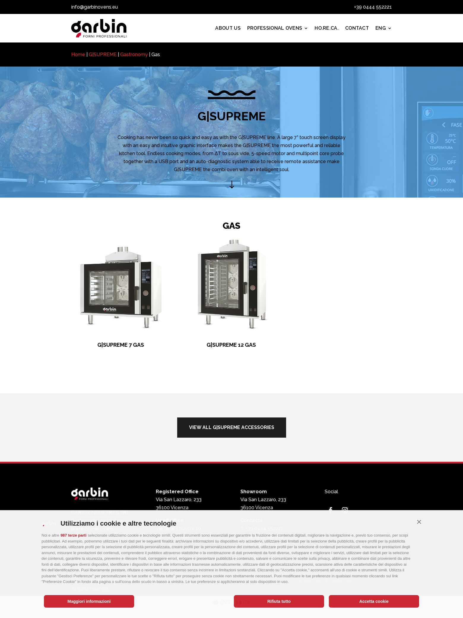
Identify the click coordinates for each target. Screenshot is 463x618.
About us (227, 28)
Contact (357, 28)
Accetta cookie (374, 601)
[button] (419, 522)
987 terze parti (73, 535)
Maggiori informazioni (88, 601)
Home (78, 54)
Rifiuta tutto (279, 601)
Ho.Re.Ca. (327, 28)
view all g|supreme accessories (231, 427)
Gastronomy (134, 54)
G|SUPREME (103, 54)
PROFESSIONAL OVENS (274, 28)
